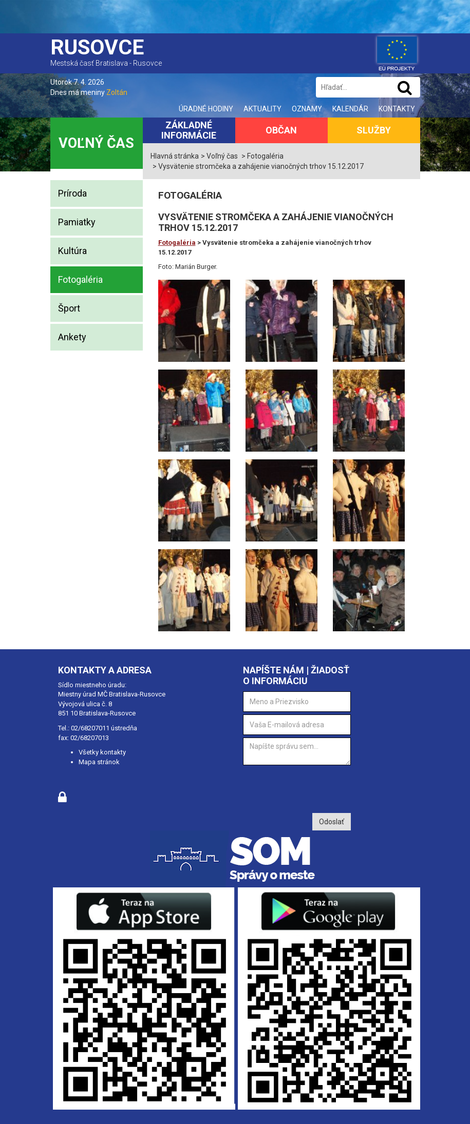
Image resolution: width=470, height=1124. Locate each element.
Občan (281, 130)
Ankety (72, 337)
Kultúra (72, 250)
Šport (69, 308)
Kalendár (350, 109)
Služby (373, 130)
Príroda (72, 193)
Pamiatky (77, 222)
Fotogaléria (80, 279)
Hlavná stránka (175, 156)
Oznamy (307, 109)
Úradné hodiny (206, 109)
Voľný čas (96, 143)
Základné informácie (188, 130)
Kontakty (397, 109)
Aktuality (262, 109)
